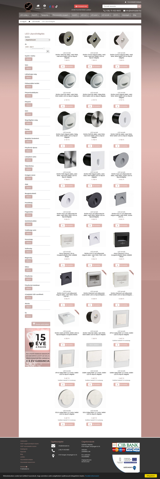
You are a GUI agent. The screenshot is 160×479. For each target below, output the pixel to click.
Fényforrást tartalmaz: (32, 285)
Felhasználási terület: (32, 83)
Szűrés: (27, 37)
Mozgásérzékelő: (30, 193)
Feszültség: (29, 202)
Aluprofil (35, 15)
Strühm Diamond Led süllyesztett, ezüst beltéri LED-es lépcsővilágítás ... (94, 294)
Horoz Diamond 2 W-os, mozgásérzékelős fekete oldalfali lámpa (121, 255)
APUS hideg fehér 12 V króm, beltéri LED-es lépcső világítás (66, 373)
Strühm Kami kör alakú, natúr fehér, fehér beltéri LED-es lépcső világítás (66, 95)
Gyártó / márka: (30, 56)
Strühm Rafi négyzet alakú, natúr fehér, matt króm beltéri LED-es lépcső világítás (66, 175)
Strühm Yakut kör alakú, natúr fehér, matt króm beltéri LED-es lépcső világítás (67, 56)
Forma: (27, 129)
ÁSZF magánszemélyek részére (29, 443)
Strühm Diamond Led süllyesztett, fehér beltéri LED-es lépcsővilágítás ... (121, 294)
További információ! (92, 476)
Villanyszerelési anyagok (60, 15)
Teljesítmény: (29, 166)
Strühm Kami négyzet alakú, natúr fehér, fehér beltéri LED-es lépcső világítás (121, 96)
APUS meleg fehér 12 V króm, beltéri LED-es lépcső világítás (121, 333)
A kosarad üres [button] (81, 6)
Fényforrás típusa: (31, 147)
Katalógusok (23, 449)
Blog (134, 15)
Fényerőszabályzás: (31, 92)
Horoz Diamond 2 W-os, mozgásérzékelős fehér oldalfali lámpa (67, 255)
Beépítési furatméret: (32, 138)
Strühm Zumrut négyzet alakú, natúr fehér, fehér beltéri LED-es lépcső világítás (121, 56)
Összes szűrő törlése (41, 324)
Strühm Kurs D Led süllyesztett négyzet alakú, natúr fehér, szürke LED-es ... (121, 215)
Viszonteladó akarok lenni (27, 462)
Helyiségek (126, 15)
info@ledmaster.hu (133, 11)
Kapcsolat (23, 451)
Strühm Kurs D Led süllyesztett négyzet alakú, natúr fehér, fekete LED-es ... (66, 294)
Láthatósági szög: (31, 74)
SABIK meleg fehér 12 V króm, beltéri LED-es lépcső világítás (94, 373)
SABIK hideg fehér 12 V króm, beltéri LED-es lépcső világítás (121, 373)
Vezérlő (75, 15)
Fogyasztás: (29, 212)
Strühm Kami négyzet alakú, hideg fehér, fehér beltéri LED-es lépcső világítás (67, 135)
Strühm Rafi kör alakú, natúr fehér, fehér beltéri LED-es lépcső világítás (121, 134)
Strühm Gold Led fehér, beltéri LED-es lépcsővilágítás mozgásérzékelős (67, 333)
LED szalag (24, 15)
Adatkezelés (23, 441)
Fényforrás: (29, 276)
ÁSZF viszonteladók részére (28, 446)
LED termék (106, 15)
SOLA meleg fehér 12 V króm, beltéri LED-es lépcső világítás (66, 413)
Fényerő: (28, 102)
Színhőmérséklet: (31, 221)
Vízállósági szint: (30, 230)
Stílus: (27, 267)
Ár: (26, 44)
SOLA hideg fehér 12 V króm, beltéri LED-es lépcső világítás (94, 413)
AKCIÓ (116, 15)
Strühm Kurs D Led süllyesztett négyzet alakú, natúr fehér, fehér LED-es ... (94, 255)
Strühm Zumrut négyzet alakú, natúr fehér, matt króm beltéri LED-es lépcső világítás (94, 56)
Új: (26, 313)
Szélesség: (28, 248)
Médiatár (23, 466)
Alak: (26, 184)
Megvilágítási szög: (31, 120)
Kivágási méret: (30, 175)
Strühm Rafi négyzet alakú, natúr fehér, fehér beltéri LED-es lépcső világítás (94, 175)
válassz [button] (28, 59)
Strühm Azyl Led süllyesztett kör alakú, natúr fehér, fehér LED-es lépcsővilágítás (67, 215)
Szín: (26, 65)
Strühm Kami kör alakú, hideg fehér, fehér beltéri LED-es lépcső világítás (94, 95)
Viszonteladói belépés (134, 2)
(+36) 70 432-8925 (113, 11)
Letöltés (22, 457)
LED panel (95, 15)
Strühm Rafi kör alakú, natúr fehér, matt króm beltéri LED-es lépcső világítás (94, 135)
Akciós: (27, 303)
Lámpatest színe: (31, 157)
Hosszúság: (29, 239)
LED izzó (84, 15)
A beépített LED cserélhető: (34, 294)
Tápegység (45, 15)
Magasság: (28, 258)
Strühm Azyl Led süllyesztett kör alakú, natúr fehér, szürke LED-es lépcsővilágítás (121, 175)
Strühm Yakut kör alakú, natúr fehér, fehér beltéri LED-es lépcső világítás (94, 333)
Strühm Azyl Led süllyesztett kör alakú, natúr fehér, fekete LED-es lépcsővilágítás (94, 215)
